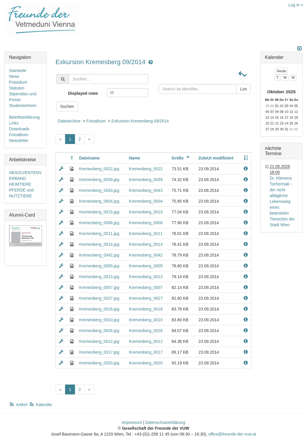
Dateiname (89, 158)
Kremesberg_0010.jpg (99, 319)
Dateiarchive (69, 121)
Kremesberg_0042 (146, 255)
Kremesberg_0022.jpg (99, 168)
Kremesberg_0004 (146, 201)
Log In (295, 5)
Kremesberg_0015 (146, 212)
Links (14, 123)
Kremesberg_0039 (146, 179)
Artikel (19, 404)
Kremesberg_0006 (146, 222)
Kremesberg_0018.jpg (99, 309)
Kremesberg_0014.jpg (99, 244)
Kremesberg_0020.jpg (99, 363)
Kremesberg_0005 (146, 266)
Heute (281, 71)
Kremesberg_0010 (146, 319)
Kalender (41, 404)
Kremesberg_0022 (146, 168)
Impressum (132, 422)
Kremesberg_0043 (146, 190)
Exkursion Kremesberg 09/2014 (101, 62)
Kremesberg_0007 (146, 287)
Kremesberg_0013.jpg (99, 276)
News (14, 76)
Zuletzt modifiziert (215, 158)
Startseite (17, 70)
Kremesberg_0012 (146, 341)
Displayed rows (83, 93)
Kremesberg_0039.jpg (99, 179)
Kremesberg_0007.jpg (99, 287)
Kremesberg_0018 (146, 309)
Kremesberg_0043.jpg (99, 190)
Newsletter (18, 140)
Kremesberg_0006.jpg (99, 222)
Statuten (16, 88)
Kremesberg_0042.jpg (99, 255)
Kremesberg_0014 (146, 244)
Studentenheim (22, 105)
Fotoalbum (96, 121)
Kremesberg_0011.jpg (99, 233)
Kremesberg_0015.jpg (99, 212)
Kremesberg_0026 (146, 330)
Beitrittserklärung (24, 117)
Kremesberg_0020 (146, 363)
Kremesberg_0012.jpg (99, 341)
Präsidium (18, 82)
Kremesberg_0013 (146, 276)
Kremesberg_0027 (146, 298)
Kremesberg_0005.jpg (99, 266)
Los (243, 89)
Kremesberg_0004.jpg (99, 201)
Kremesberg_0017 (146, 352)
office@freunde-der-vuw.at (232, 434)
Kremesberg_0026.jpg (99, 330)
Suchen (67, 106)
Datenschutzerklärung (165, 422)
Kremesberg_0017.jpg (99, 352)
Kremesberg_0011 (146, 233)
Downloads (19, 129)
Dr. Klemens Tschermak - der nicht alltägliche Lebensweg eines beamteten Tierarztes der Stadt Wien (282, 201)
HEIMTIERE (20, 184)
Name (134, 158)
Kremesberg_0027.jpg (99, 298)
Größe (181, 158)
